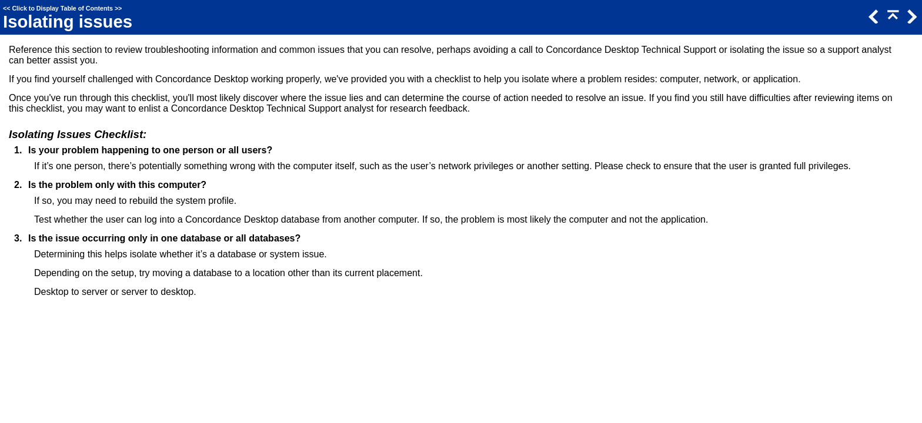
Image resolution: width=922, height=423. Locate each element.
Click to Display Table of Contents (62, 8)
